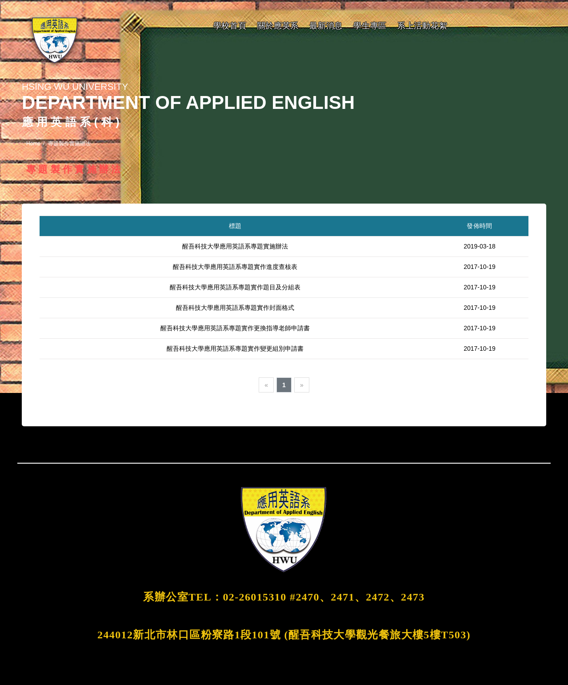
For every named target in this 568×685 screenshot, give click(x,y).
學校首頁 (230, 25)
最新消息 (326, 25)
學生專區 (370, 25)
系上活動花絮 (422, 25)
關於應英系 (278, 25)
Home (33, 143)
